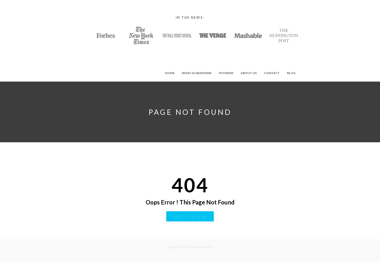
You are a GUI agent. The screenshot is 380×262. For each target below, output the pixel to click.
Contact (272, 73)
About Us (249, 73)
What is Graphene (197, 73)
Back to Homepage (190, 216)
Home (169, 73)
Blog (291, 73)
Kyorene (226, 73)
